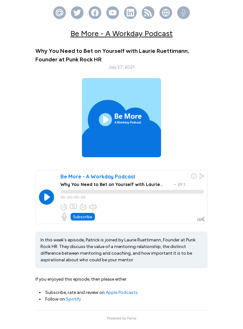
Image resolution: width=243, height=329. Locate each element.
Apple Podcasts (122, 295)
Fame (131, 321)
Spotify (73, 302)
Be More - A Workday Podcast (122, 33)
